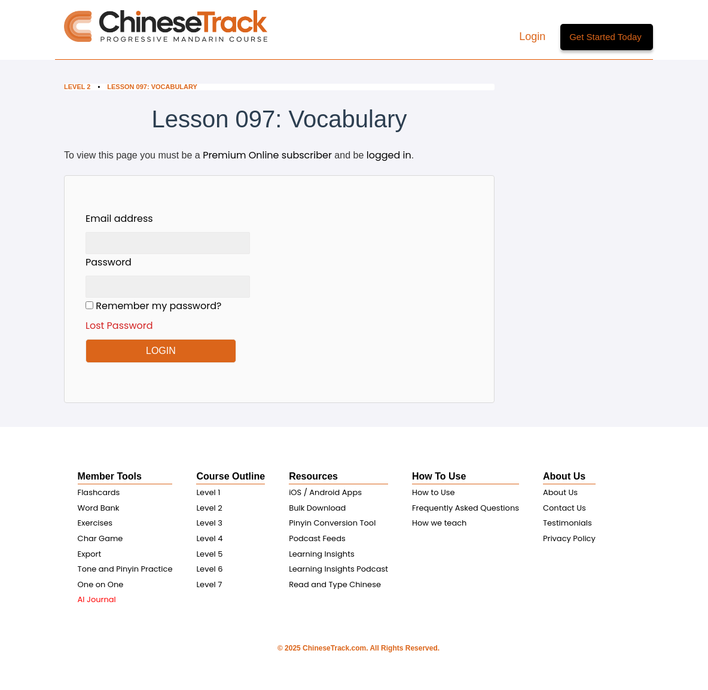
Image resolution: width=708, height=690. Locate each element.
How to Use (433, 492)
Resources (313, 476)
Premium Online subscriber (267, 155)
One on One (101, 584)
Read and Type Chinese (335, 584)
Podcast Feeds (317, 538)
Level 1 (208, 492)
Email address (119, 218)
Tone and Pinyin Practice (125, 569)
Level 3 (209, 523)
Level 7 (209, 584)
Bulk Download (317, 508)
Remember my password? (168, 316)
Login (533, 36)
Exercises (95, 523)
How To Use (439, 476)
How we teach (439, 523)
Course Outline (230, 476)
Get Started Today (605, 37)
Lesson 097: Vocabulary (153, 86)
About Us (564, 476)
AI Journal (97, 599)
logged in (389, 155)
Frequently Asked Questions (465, 508)
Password (109, 262)
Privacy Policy (569, 538)
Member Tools (110, 476)
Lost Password (119, 325)
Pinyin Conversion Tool (332, 523)
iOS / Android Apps (325, 492)
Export (90, 554)
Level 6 (209, 569)
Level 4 (209, 538)
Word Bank (99, 508)
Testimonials (567, 523)
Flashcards (99, 492)
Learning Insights (322, 554)
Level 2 (77, 86)
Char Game (100, 538)
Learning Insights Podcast (338, 569)
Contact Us (564, 508)
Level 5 (209, 554)
